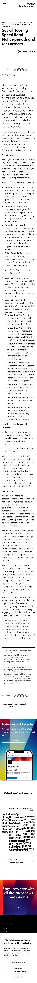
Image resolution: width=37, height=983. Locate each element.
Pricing (4, 928)
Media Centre (7, 924)
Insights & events (13, 22)
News (11, 809)
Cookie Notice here (11, 955)
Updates (11, 706)
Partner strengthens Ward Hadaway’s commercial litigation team (16, 817)
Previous (4, 860)
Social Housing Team (21, 638)
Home (3, 22)
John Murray (15, 635)
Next (32, 860)
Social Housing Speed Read (18, 704)
